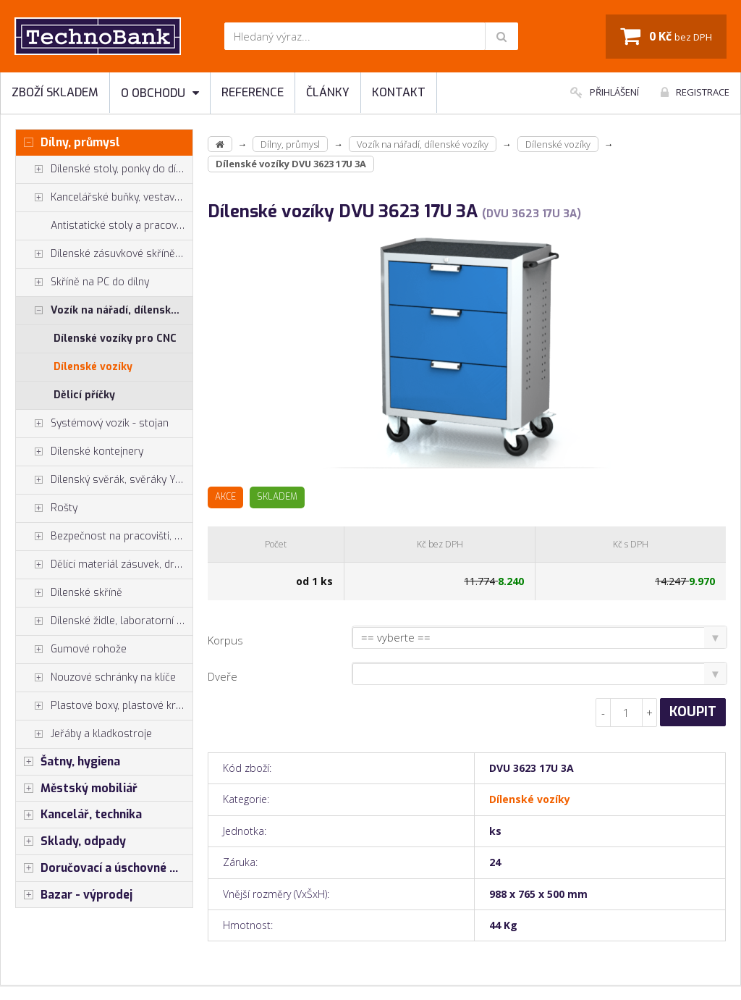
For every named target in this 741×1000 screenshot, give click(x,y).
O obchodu (160, 93)
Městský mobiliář (76, 789)
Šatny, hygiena (68, 762)
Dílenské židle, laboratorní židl (104, 621)
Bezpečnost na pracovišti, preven (104, 536)
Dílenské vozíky (93, 367)
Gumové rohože (71, 649)
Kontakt (398, 92)
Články (328, 92)
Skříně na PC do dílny (82, 282)
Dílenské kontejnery (79, 452)
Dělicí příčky (84, 395)
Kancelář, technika (79, 815)
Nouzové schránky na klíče (96, 678)
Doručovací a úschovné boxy (104, 868)
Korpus (225, 640)
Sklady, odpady (71, 841)
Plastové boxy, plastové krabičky (104, 706)
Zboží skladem (55, 92)
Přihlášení (604, 91)
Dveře (222, 676)
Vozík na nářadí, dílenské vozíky (104, 310)
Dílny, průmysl (68, 143)
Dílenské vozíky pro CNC (115, 338)
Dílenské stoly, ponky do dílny (103, 169)
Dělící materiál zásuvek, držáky (104, 565)
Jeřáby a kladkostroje (84, 734)
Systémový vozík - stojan (92, 423)
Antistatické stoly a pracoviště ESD (121, 225)
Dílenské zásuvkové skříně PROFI (104, 254)
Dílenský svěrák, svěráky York (103, 480)
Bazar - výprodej (74, 895)
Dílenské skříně (69, 593)
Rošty (46, 508)
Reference (252, 92)
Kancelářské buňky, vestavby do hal (104, 197)
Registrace (695, 91)
